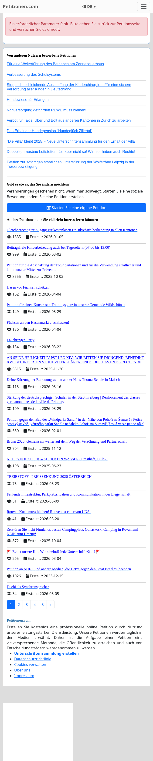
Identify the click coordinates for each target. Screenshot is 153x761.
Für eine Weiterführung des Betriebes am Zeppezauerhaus (55, 64)
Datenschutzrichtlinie (32, 658)
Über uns (22, 670)
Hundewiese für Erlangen (28, 100)
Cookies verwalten (30, 664)
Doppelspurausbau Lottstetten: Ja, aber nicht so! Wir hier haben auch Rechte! (71, 152)
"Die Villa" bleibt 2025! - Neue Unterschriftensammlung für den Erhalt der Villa (71, 141)
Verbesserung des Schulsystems (34, 74)
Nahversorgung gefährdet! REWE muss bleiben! (46, 110)
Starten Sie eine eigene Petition (76, 207)
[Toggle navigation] (143, 6)
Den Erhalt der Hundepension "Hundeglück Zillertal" (49, 131)
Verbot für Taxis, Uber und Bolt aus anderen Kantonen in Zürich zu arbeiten (69, 120)
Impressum (24, 675)
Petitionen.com (20, 6)
